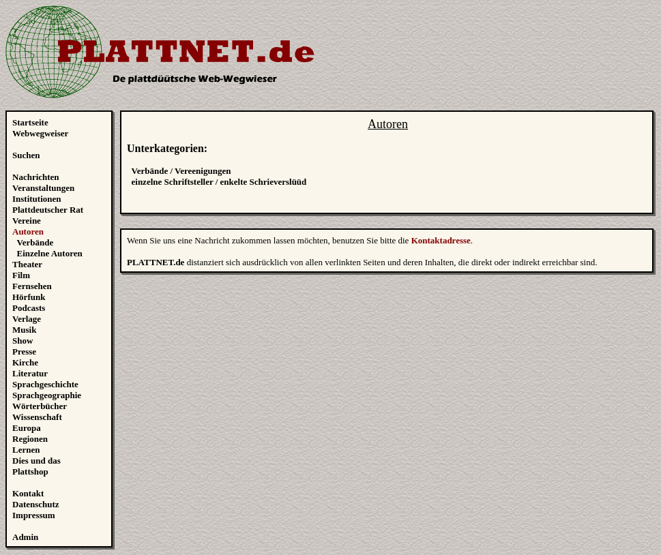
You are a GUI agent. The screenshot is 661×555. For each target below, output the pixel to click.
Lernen (26, 450)
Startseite (30, 122)
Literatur (30, 373)
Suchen (26, 155)
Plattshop (30, 471)
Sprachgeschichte (45, 384)
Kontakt (28, 493)
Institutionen (36, 199)
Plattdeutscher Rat (47, 210)
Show (22, 340)
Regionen (30, 439)
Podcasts (28, 308)
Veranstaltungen (43, 188)
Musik (24, 330)
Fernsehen (32, 286)
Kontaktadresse (441, 240)
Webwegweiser (40, 133)
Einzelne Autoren (50, 253)
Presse (24, 351)
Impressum (33, 515)
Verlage (26, 319)
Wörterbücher (39, 406)
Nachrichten (35, 177)
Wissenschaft (37, 417)
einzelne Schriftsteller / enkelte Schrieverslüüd (219, 182)
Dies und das (36, 460)
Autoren (28, 231)
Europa (26, 428)
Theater (27, 264)
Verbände (35, 242)
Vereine (26, 220)
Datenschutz (35, 504)
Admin (25, 537)
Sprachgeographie (46, 395)
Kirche (25, 362)
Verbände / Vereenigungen (181, 171)
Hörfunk (28, 297)
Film (21, 275)
